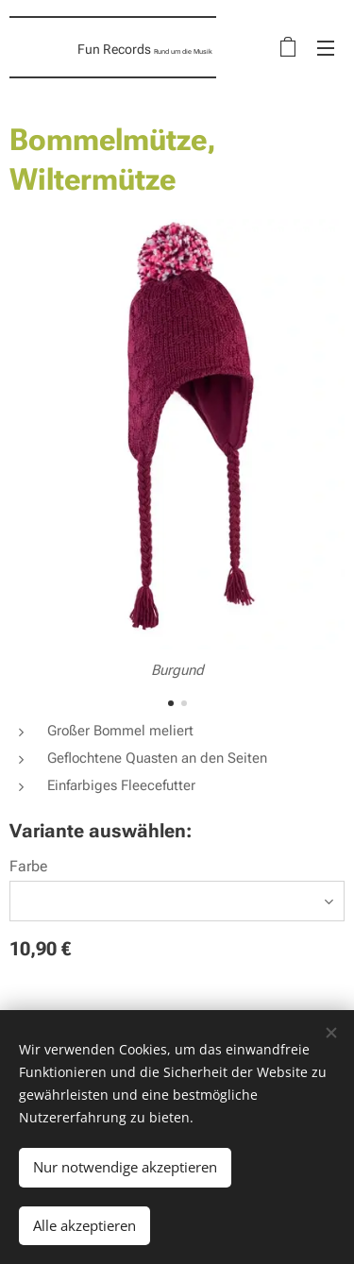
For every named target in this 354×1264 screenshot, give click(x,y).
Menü (325, 48)
